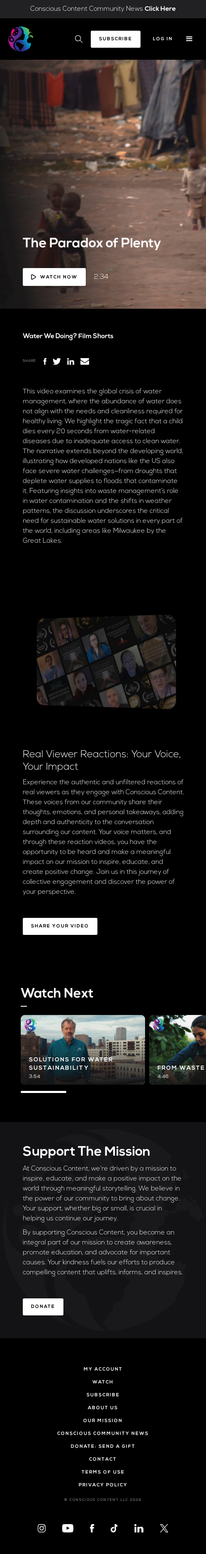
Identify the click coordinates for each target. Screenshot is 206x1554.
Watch (103, 1382)
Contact (103, 1459)
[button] (189, 39)
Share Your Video (60, 926)
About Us (103, 1408)
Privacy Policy (103, 1485)
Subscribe (115, 39)
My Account (103, 1369)
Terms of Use (103, 1472)
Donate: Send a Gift (103, 1446)
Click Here (160, 9)
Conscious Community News (103, 1434)
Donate (43, 1307)
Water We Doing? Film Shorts (68, 336)
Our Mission (103, 1421)
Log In (163, 39)
